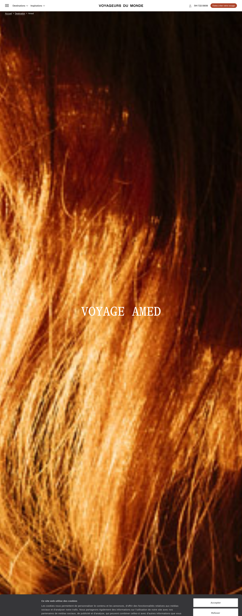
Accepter (216, 585)
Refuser (215, 595)
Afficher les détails (173, 609)
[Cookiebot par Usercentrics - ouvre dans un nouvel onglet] (20, 609)
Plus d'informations (147, 599)
